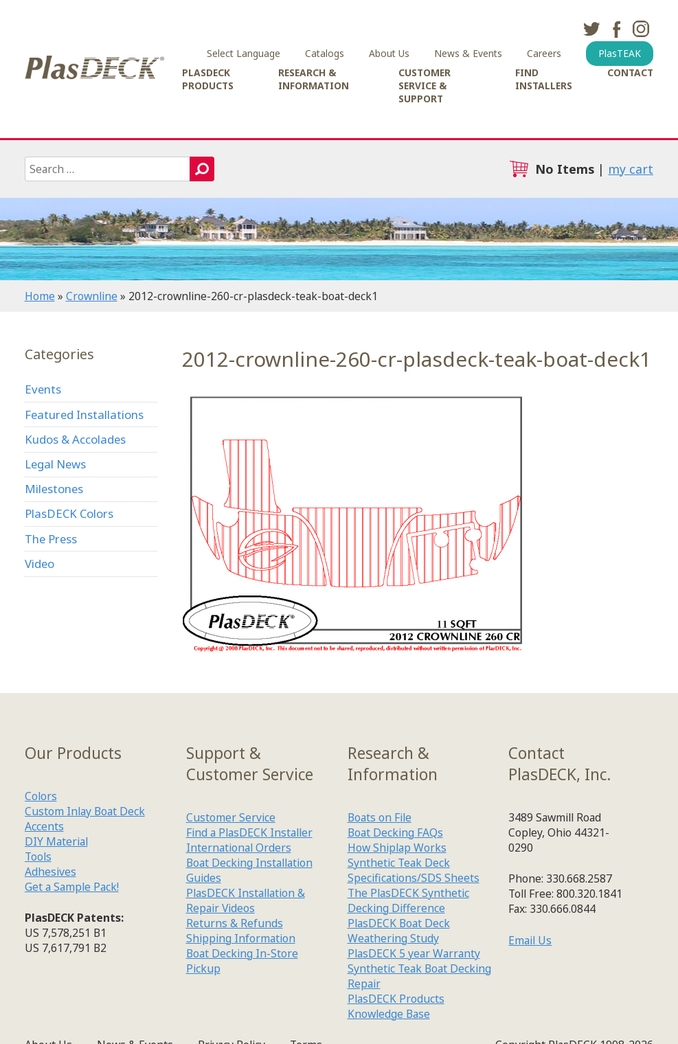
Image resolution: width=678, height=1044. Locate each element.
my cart (630, 169)
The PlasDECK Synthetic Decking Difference (408, 900)
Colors (41, 796)
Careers (544, 53)
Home (40, 296)
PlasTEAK (619, 53)
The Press (51, 539)
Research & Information (313, 79)
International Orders (238, 847)
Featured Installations (84, 414)
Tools (38, 856)
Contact (630, 72)
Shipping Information (240, 938)
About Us (389, 53)
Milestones (54, 489)
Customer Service (230, 817)
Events (43, 389)
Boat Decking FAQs (395, 832)
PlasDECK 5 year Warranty (414, 953)
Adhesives (50, 871)
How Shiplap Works (397, 847)
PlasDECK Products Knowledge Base (396, 1006)
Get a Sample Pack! (72, 886)
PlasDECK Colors (69, 513)
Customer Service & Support (424, 85)
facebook (616, 28)
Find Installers (543, 79)
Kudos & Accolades (75, 439)
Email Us (530, 940)
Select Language (243, 53)
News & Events (468, 53)
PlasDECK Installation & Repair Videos (245, 900)
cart (518, 169)
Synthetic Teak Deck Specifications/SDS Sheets (413, 870)
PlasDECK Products (208, 79)
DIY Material (56, 841)
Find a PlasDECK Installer (249, 832)
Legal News (55, 464)
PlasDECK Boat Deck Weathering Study (399, 931)
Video (39, 563)
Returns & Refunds (234, 923)
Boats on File (379, 817)
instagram (641, 28)
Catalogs (324, 53)
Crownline (91, 296)
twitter (591, 28)
